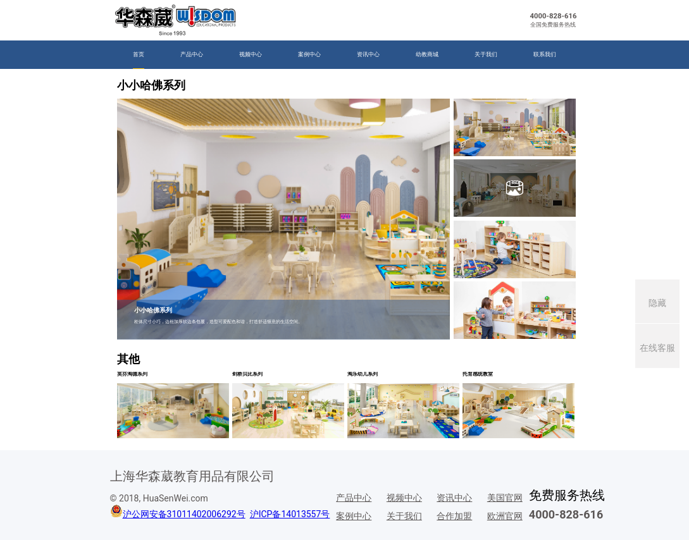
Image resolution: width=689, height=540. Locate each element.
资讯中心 (368, 54)
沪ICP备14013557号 (290, 514)
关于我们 (486, 54)
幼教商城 (427, 54)
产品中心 (191, 54)
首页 (138, 54)
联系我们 (544, 54)
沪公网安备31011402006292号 (184, 514)
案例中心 (309, 54)
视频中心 (250, 54)
